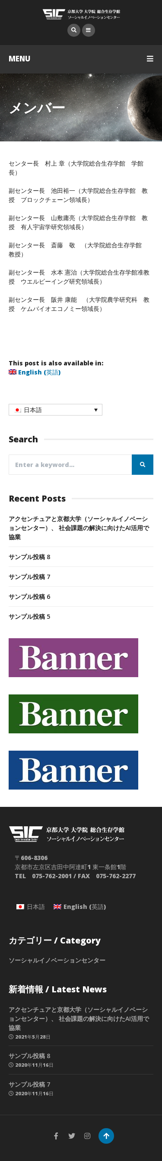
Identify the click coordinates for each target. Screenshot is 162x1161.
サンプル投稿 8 (29, 557)
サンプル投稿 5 (29, 616)
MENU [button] (81, 59)
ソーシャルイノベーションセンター (57, 960)
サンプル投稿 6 (29, 596)
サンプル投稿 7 (29, 577)
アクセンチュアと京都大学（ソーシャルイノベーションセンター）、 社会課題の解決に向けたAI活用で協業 (79, 528)
